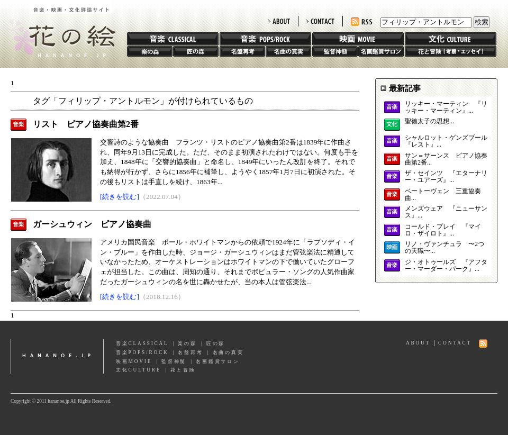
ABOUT (279, 21)
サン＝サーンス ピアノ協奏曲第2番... (446, 159)
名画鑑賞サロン (381, 51)
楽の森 (150, 51)
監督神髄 (335, 51)
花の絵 (58, 28)
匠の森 (196, 51)
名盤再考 (242, 51)
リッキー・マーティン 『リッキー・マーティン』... (446, 107)
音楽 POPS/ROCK (265, 39)
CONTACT (320, 21)
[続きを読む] (119, 197)
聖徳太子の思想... (429, 121)
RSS (361, 22)
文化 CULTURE (450, 39)
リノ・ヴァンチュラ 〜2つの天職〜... (444, 248)
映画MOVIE (134, 361)
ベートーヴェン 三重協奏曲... (443, 195)
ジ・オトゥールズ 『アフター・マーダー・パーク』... (446, 266)
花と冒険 (450, 51)
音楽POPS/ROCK (142, 352)
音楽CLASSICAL (142, 343)
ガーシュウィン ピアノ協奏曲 (92, 224)
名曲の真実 (288, 51)
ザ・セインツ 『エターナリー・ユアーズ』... (446, 177)
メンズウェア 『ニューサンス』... (446, 212)
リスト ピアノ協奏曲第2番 (86, 124)
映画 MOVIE (358, 39)
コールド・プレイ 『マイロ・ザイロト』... (443, 230)
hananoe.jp (57, 356)
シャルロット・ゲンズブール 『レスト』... (446, 141)
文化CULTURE (138, 370)
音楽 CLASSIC (173, 39)
